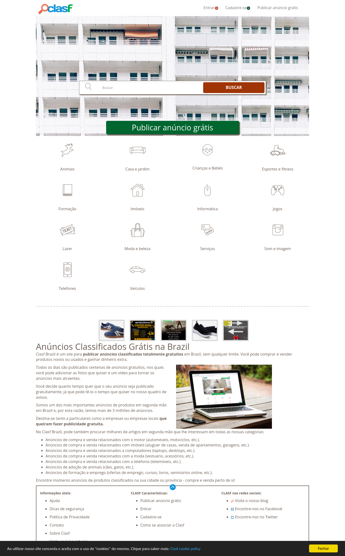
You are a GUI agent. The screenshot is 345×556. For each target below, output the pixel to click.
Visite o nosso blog (249, 500)
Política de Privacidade (70, 517)
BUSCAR (234, 87)
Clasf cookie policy (185, 548)
